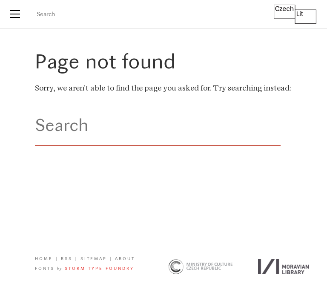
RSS (66, 259)
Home (44, 259)
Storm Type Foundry (99, 269)
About (125, 259)
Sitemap (93, 259)
